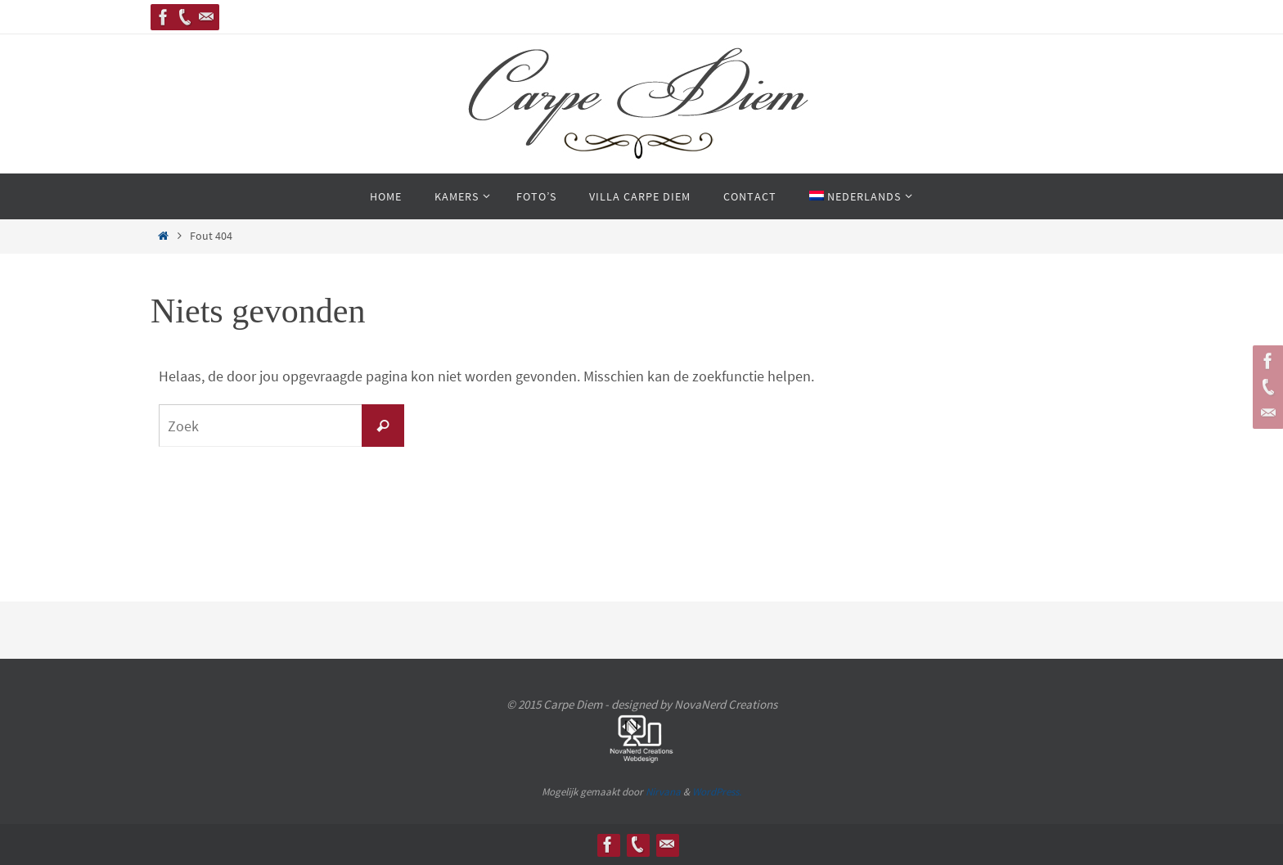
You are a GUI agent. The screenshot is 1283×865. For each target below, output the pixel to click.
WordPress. (716, 792)
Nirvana (663, 792)
